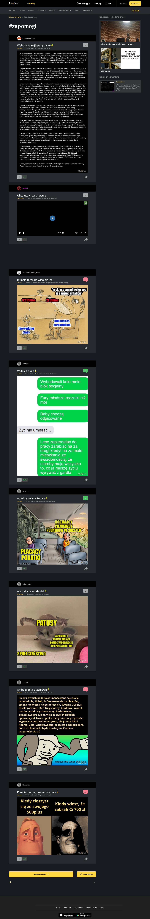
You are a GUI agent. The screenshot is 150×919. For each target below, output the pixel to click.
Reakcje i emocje (65, 10)
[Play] (20, 233)
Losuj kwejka (86, 874)
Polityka (52, 10)
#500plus (40, 795)
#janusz (32, 692)
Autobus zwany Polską (32, 498)
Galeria (31, 10)
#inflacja (40, 48)
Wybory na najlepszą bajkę (35, 45)
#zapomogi (47, 48)
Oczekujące (84, 3)
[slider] (39, 233)
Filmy (98, 3)
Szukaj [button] (136, 10)
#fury (47, 374)
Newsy (77, 10)
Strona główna (15, 17)
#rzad (35, 795)
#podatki (40, 501)
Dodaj (32, 3)
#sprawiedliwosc (40, 374)
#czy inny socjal (52, 198)
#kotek (29, 594)
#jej (29, 198)
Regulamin (79, 907)
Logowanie (123, 3)
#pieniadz (34, 48)
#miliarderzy (41, 282)
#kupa (37, 594)
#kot (32, 594)
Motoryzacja (87, 10)
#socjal (45, 501)
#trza (37, 198)
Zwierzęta (12, 10)
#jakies (33, 198)
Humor (22, 10)
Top (109, 3)
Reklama (67, 907)
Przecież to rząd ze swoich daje (38, 792)
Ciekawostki (41, 10)
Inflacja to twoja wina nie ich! (35, 279)
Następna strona (41, 874)
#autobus (34, 501)
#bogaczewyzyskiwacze (53, 282)
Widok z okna (26, 371)
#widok (28, 501)
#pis (26, 795)
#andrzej (49, 692)
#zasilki (32, 374)
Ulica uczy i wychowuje (31, 195)
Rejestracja (135, 3)
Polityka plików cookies (94, 907)
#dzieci (27, 692)
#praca (27, 374)
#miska (41, 594)
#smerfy (28, 48)
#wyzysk (28, 282)
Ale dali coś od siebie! (31, 591)
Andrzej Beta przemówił (33, 689)
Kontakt (57, 907)
